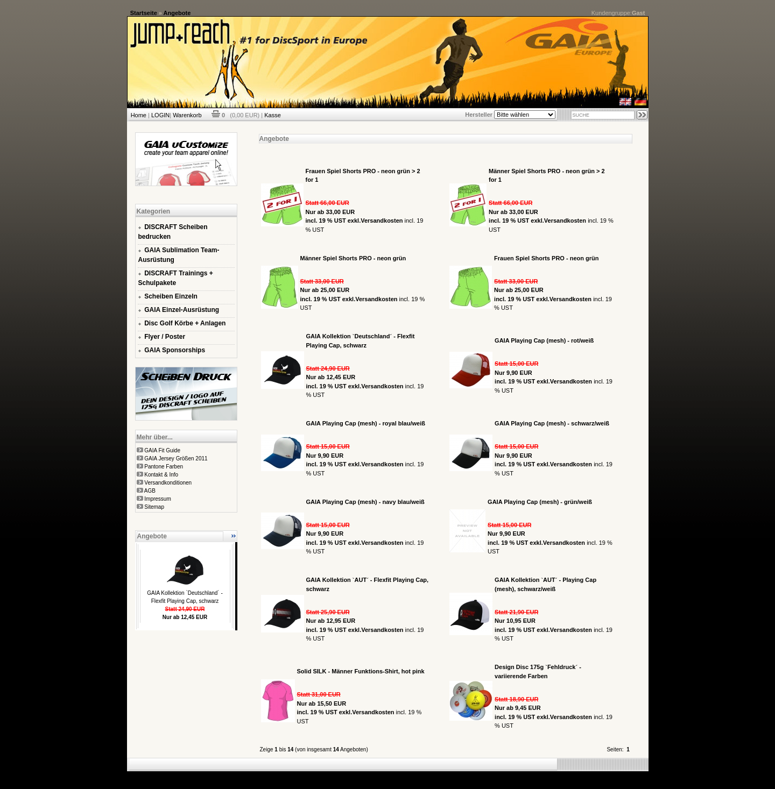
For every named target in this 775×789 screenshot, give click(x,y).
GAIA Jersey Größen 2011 (175, 458)
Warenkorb (187, 115)
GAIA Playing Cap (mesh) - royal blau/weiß (365, 423)
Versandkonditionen (168, 483)
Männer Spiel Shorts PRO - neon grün (353, 258)
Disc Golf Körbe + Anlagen (185, 323)
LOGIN (160, 115)
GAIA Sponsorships (174, 350)
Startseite (143, 13)
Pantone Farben (163, 467)
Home (138, 115)
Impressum (157, 499)
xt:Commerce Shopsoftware (425, 775)
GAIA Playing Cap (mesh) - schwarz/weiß (552, 423)
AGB (150, 491)
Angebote (177, 13)
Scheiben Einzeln (171, 296)
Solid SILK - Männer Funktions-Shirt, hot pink (361, 671)
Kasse (272, 115)
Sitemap (154, 507)
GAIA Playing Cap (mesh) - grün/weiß (540, 502)
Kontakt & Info (161, 475)
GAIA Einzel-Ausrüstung (181, 310)
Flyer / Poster (164, 336)
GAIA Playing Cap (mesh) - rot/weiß (544, 340)
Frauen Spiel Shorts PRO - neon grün (546, 258)
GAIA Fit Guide (162, 450)
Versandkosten (382, 220)
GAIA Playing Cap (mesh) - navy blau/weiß (365, 502)
